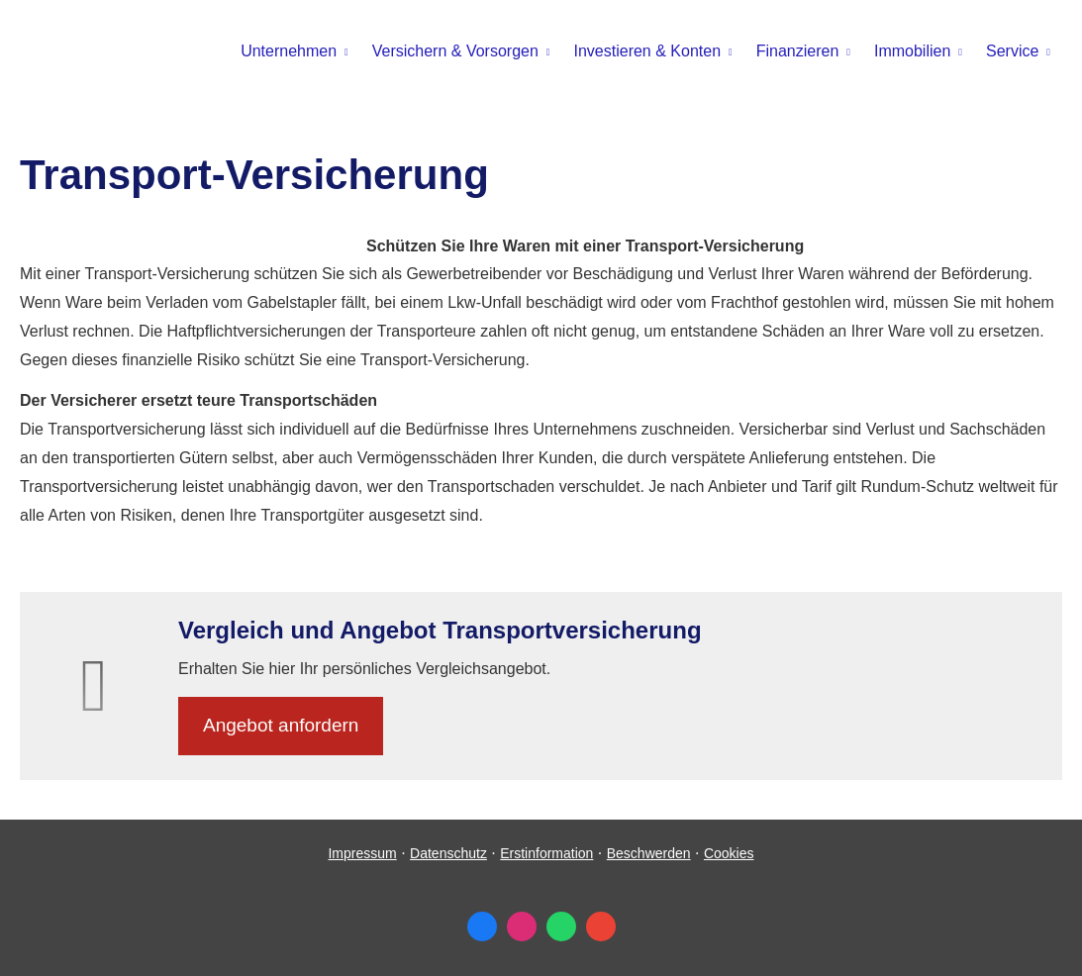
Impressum (362, 853)
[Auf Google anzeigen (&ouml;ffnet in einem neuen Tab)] (601, 926)
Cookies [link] (729, 853)
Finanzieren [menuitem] (797, 51)
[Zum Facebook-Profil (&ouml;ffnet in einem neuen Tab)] (482, 926)
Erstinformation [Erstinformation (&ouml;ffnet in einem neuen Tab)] (546, 853)
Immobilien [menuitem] (912, 51)
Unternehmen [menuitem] (289, 51)
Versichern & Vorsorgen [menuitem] (455, 51)
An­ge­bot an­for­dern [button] (280, 725)
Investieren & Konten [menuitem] (648, 51)
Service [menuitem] (1012, 51)
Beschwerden (649, 853)
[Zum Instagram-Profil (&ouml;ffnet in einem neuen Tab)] (522, 926)
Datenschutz (448, 853)
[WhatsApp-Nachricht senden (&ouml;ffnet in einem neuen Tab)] (561, 926)
